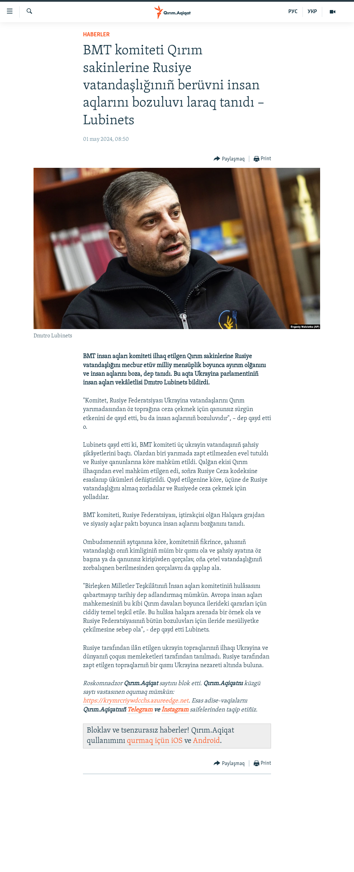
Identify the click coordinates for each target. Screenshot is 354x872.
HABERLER (96, 34)
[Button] (229, 159)
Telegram (139, 710)
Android (206, 741)
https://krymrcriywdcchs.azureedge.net (135, 701)
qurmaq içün (149, 741)
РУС (293, 12)
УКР (312, 12)
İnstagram (175, 710)
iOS (177, 741)
